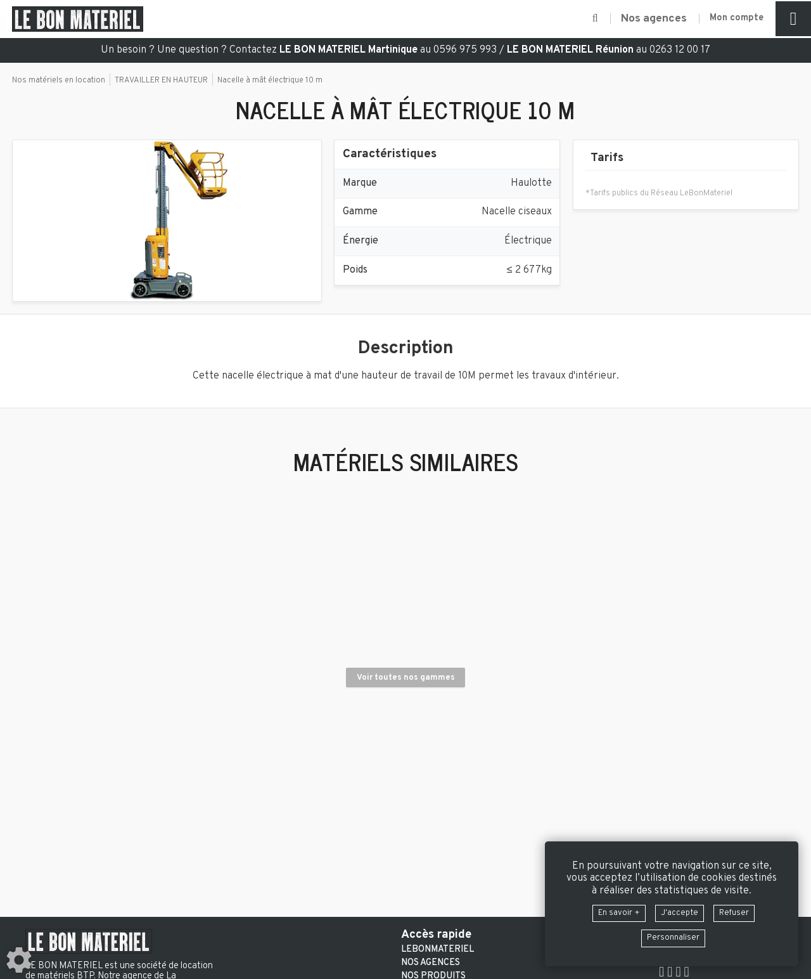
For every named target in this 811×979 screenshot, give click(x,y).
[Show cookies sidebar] (19, 960)
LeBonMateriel (437, 950)
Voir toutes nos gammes (406, 759)
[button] (581, 19)
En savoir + (611, 910)
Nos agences (430, 963)
